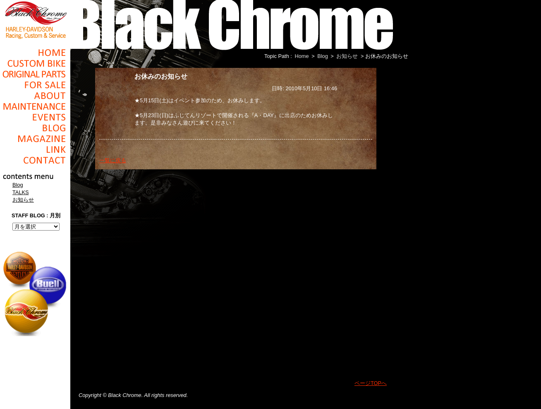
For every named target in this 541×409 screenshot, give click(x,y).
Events (35, 117)
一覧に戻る (112, 160)
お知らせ (23, 200)
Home (35, 52)
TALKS (20, 192)
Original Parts (35, 74)
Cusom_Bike (35, 63)
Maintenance (35, 106)
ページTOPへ (370, 383)
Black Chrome (35, 19)
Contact (35, 160)
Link (35, 149)
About (35, 95)
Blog (35, 128)
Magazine (35, 138)
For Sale (35, 84)
